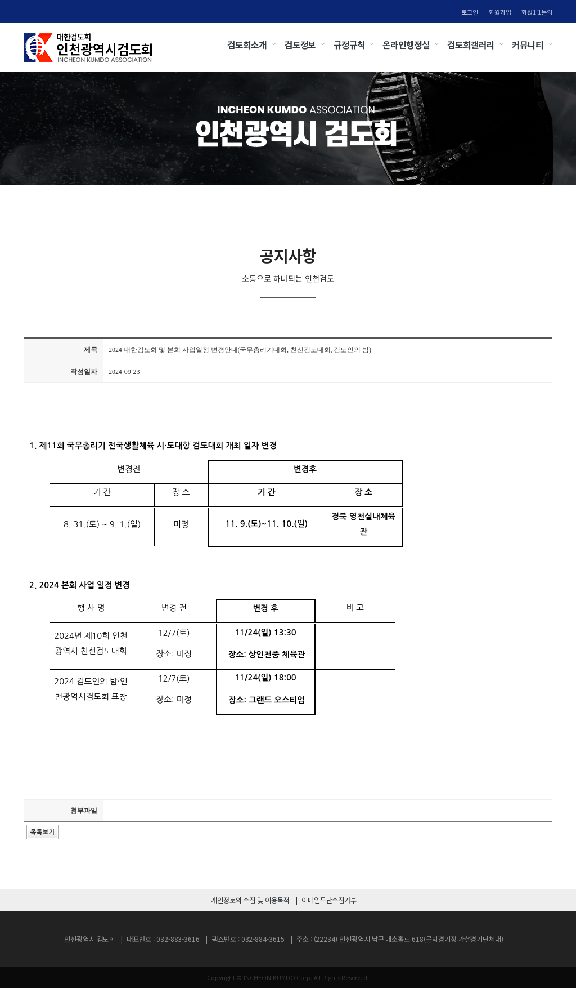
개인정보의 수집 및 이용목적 (250, 900)
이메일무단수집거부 (329, 900)
